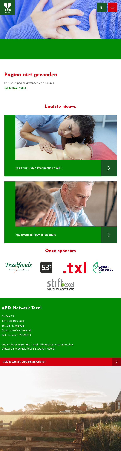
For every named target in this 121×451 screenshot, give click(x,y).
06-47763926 (15, 325)
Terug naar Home (15, 87)
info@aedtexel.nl (20, 330)
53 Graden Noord (44, 348)
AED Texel (31, 344)
